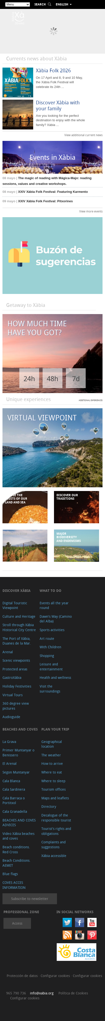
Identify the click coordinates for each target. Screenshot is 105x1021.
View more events (91, 211)
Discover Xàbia (16, 590)
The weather (51, 755)
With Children (50, 647)
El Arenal (9, 763)
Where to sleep (53, 780)
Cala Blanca (11, 780)
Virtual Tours (12, 695)
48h (52, 378)
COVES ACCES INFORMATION (14, 885)
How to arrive (52, 763)
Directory (48, 806)
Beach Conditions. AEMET (16, 863)
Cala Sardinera (13, 789)
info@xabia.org (41, 993)
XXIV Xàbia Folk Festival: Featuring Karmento (45, 192)
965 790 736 (16, 993)
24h (29, 378)
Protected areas (14, 669)
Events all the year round (54, 605)
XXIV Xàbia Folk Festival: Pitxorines (37, 201)
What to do (50, 590)
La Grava (9, 741)
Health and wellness (55, 677)
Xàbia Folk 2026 (53, 70)
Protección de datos (23, 975)
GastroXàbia (11, 677)
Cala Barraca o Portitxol (13, 800)
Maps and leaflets (55, 798)
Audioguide (11, 716)
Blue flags (10, 873)
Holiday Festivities (16, 686)
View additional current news (83, 135)
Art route (47, 638)
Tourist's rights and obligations (56, 831)
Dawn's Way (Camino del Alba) (56, 619)
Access (17, 923)
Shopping (47, 655)
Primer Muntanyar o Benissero (18, 752)
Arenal (7, 652)
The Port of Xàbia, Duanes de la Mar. (16, 641)
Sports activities (52, 629)
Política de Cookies (73, 993)
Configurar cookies (56, 975)
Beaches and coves (20, 729)
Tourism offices (53, 789)
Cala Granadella (14, 811)
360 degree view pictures (15, 706)
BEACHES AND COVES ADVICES (19, 822)
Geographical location (51, 744)
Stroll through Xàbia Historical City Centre (19, 627)
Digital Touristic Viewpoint (14, 605)
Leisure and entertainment (51, 666)
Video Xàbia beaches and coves (18, 836)
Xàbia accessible (53, 855)
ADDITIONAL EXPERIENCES (91, 400)
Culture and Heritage (18, 616)
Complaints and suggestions (53, 844)
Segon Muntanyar (16, 772)
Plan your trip (55, 729)
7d (76, 378)
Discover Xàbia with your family (58, 105)
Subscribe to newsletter (29, 898)
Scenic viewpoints (16, 660)
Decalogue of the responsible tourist (56, 817)
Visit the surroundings (50, 689)
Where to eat (51, 772)
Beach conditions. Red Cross (16, 849)
